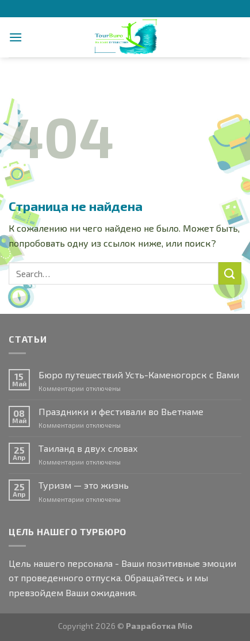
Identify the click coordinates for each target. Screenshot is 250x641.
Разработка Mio (159, 626)
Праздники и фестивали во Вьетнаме (121, 411)
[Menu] (15, 37)
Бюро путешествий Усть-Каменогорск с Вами (139, 374)
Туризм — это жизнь (84, 484)
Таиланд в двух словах (88, 448)
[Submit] (229, 273)
